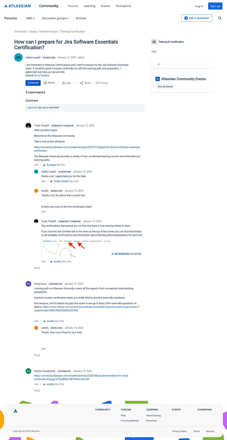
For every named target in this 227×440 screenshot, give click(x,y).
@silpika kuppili (48, 130)
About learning (153, 415)
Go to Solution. (42, 75)
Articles (81, 18)
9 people (51, 164)
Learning (89, 6)
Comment (33, 82)
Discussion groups (55, 18)
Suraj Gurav (40, 283)
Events (105, 6)
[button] (92, 248)
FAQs (123, 415)
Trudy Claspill (41, 125)
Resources (151, 420)
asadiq (44, 190)
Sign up (215, 6)
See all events (165, 86)
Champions (123, 6)
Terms (196, 431)
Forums (73, 6)
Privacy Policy (180, 431)
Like (36, 164)
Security (210, 431)
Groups (33, 31)
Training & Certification (72, 31)
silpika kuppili (33, 57)
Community (49, 5)
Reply (37, 267)
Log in (199, 6)
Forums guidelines (130, 420)
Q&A (30, 18)
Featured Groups (49, 31)
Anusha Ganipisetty (44, 371)
